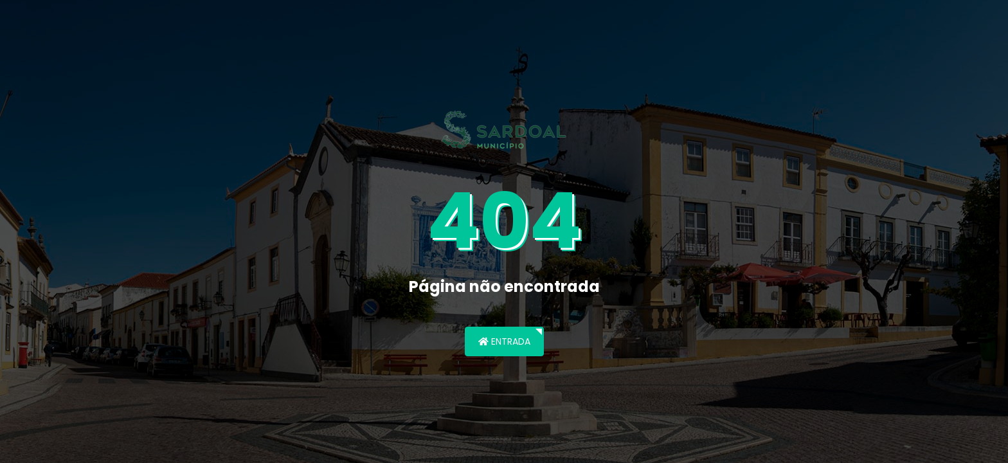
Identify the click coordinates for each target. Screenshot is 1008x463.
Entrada (504, 341)
